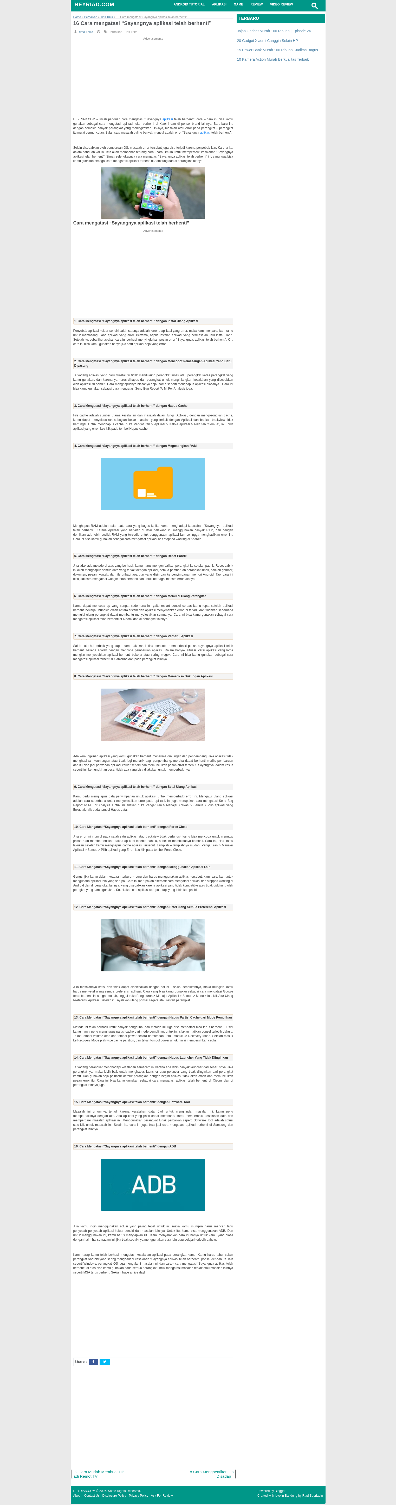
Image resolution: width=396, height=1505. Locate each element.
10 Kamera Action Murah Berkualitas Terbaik (273, 59)
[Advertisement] (153, 77)
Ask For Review (162, 1496)
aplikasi (168, 119)
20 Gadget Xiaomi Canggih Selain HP (267, 41)
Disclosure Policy (114, 1496)
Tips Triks (130, 32)
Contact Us (92, 1496)
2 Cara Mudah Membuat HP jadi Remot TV (99, 1474)
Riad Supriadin (312, 1496)
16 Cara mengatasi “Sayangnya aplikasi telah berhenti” (144, 23)
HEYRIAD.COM (94, 4)
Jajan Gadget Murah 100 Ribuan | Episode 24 (274, 31)
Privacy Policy (138, 1496)
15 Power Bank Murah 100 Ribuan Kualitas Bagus (277, 50)
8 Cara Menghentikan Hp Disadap (211, 1474)
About (77, 1496)
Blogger (280, 1492)
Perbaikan (115, 32)
